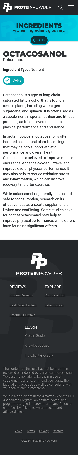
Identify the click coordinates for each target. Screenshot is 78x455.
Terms (31, 431)
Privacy (44, 431)
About (18, 431)
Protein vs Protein (22, 315)
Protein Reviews (21, 295)
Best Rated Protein (23, 305)
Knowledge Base (37, 346)
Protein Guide (35, 336)
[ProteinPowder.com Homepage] (27, 7)
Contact (58, 431)
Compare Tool (55, 295)
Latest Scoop (54, 305)
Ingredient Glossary (39, 356)
